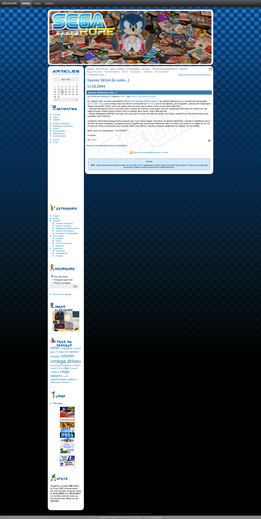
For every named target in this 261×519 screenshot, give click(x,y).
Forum (56, 140)
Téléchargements (165, 69)
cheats (73, 368)
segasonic (67, 348)
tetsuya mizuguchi (149, 96)
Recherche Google (62, 294)
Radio (183, 69)
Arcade (59, 256)
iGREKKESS (105, 96)
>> (77, 100)
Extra (58, 241)
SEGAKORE (9, 3)
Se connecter (162, 71)
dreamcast (55, 382)
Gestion (148, 71)
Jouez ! (56, 128)
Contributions (59, 136)
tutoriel (67, 355)
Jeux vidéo (117, 69)
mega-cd (62, 351)
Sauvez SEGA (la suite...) (102, 92)
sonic (55, 347)
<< (56, 100)
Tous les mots (60, 276)
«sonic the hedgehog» (61, 365)
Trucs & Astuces (64, 243)
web (66, 368)
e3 (65, 376)
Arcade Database (61, 123)
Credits (59, 238)
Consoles (60, 251)
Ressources (59, 133)
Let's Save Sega (96, 103)
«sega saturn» (59, 374)
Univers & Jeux (63, 226)
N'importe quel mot (63, 280)
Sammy (151, 103)
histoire (66, 382)
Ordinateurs (61, 253)
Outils (145, 69)
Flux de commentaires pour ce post (149, 152)
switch (71, 379)
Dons (125, 71)
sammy (133, 96)
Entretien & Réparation (67, 233)
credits (53, 372)
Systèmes (133, 69)
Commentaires (112, 71)
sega (139, 96)
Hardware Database (63, 126)
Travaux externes (64, 223)
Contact (111, 513)
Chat (55, 142)
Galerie (49, 3)
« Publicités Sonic (96, 74)
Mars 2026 (65, 79)
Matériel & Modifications (67, 228)
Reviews (60, 246)
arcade (54, 356)
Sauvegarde (59, 131)
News (90, 69)
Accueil (56, 114)
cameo (73, 351)
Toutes (56, 216)
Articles (26, 3)
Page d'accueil (94, 71)
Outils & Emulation (65, 231)
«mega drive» (65, 361)
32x (60, 368)
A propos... (136, 71)
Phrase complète (62, 283)
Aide (117, 513)
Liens (37, 3)
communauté (58, 379)
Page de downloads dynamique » (194, 74)
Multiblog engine (146, 513)
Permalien (92, 140)
